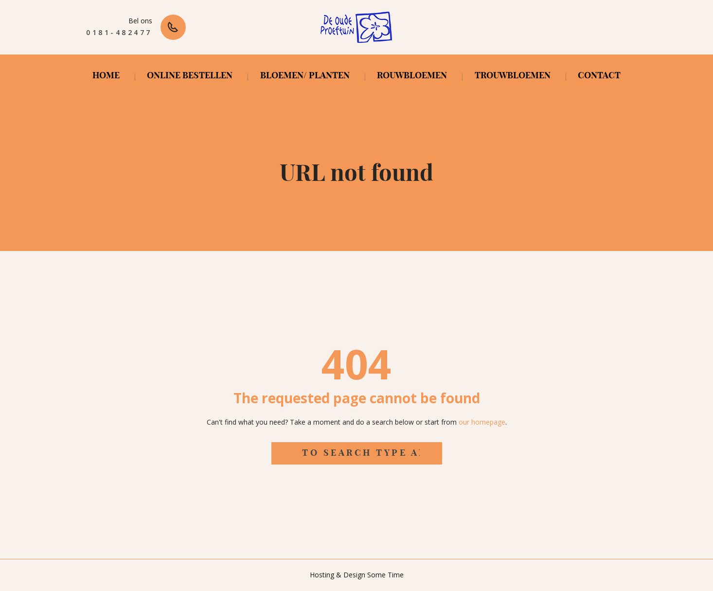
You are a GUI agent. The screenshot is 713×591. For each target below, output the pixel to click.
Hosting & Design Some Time (357, 574)
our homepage (482, 422)
